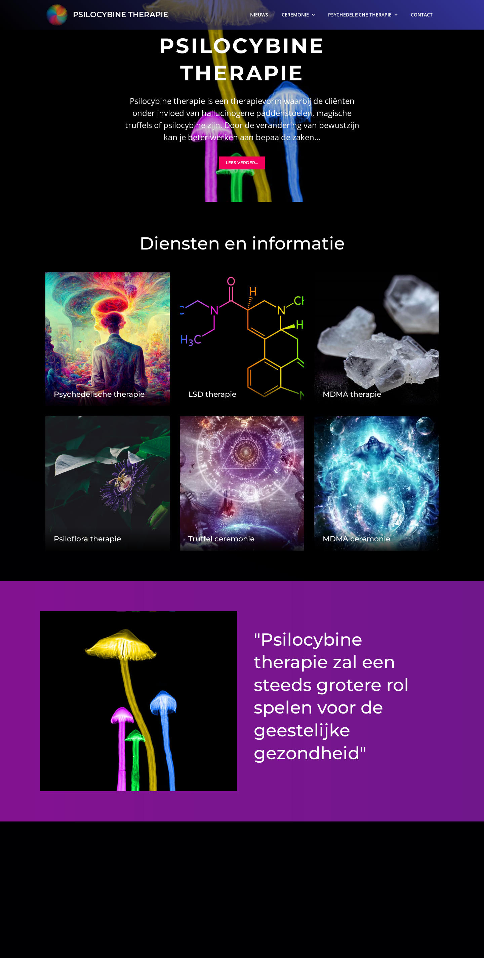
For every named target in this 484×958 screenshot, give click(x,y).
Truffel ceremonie (221, 538)
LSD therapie (212, 394)
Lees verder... (242, 162)
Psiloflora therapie (87, 538)
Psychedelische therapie (99, 394)
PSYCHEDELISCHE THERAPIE (360, 14)
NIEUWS (259, 14)
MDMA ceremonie (356, 538)
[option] (242, 101)
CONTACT (422, 14)
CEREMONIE (295, 14)
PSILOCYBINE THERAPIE (119, 14)
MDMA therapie (352, 394)
